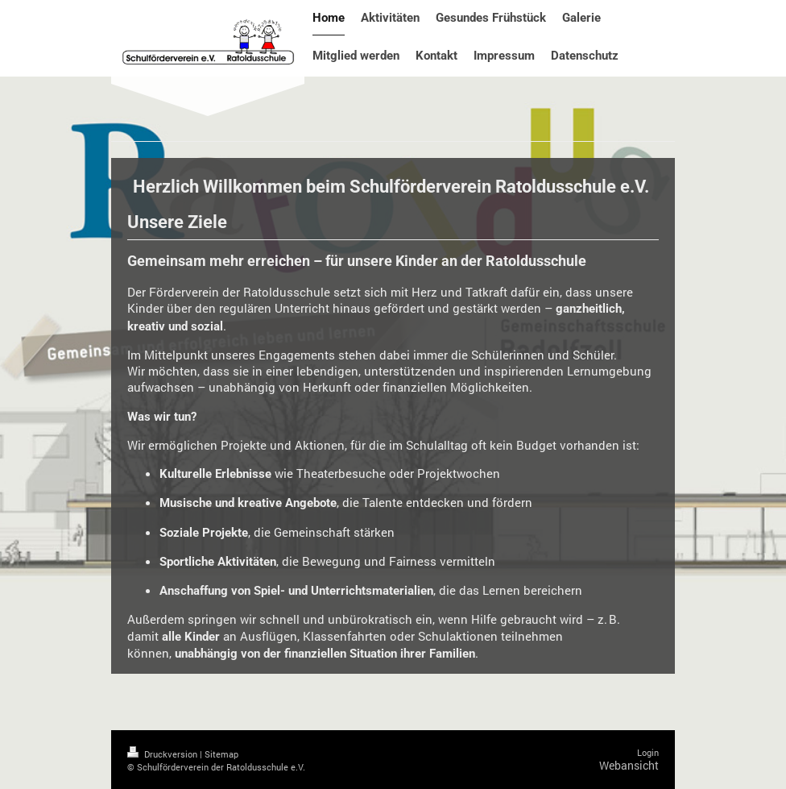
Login (648, 752)
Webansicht (629, 765)
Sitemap (221, 754)
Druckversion (163, 754)
